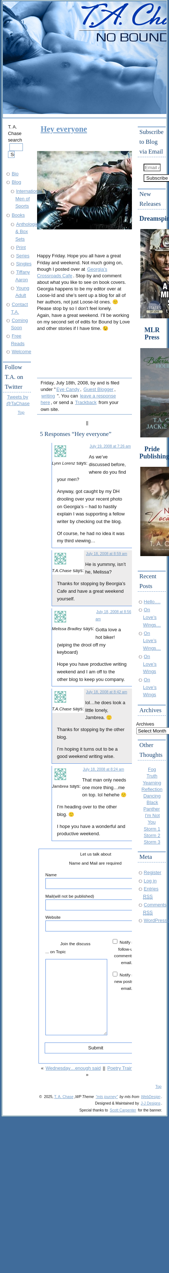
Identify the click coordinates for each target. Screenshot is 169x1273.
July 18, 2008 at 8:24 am (103, 769)
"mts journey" (107, 1097)
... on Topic (55, 951)
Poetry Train (120, 1068)
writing (48, 396)
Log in (150, 881)
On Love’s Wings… (152, 617)
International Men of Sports (28, 198)
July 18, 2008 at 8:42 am (106, 692)
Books (18, 215)
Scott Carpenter (123, 1110)
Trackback (85, 402)
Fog (152, 769)
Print (21, 247)
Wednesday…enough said (73, 1068)
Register (152, 872)
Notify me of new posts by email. (128, 981)
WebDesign (150, 1097)
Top (21, 412)
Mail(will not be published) (95, 902)
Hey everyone (64, 129)
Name (95, 880)
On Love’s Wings (150, 664)
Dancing (152, 796)
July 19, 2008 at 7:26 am (109, 446)
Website (95, 923)
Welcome (21, 351)
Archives (145, 724)
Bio (15, 173)
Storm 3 (152, 842)
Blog (16, 182)
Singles (23, 263)
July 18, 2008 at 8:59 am (106, 554)
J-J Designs (150, 1103)
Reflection (151, 789)
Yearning (152, 783)
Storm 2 (152, 835)
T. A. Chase (63, 1097)
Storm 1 (152, 829)
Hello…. (152, 601)
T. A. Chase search (15, 140)
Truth (151, 776)
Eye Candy (67, 389)
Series (22, 255)
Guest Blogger (99, 389)
